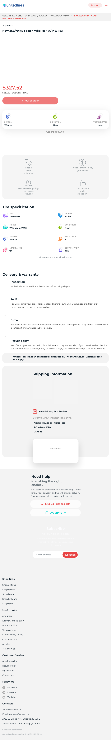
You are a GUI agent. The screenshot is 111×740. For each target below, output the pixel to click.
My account (8, 670)
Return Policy (9, 665)
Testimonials (8, 648)
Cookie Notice (9, 639)
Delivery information (12, 620)
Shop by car (8, 594)
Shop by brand (27, 15)
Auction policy (9, 661)
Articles (6, 644)
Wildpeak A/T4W (61, 15)
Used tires (9, 15)
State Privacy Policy (12, 634)
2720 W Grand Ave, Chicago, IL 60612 (21, 718)
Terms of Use (9, 630)
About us (7, 616)
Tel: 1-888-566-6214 (12, 709)
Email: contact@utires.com (16, 714)
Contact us (7, 675)
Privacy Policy (9, 625)
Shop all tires (9, 585)
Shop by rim (8, 603)
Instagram (10, 692)
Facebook (9, 687)
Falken (43, 15)
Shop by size (8, 589)
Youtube (9, 697)
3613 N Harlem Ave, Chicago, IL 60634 (21, 723)
